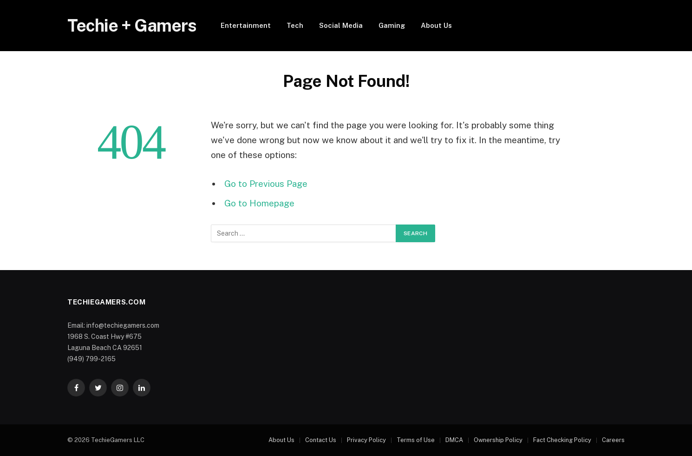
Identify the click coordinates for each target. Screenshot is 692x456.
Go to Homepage (259, 203)
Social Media (341, 25)
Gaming (392, 25)
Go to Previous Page (265, 183)
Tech (295, 25)
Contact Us (320, 439)
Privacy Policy (366, 439)
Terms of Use (416, 439)
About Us (436, 25)
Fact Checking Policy (562, 439)
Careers (613, 439)
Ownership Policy (498, 439)
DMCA (454, 439)
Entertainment (246, 25)
